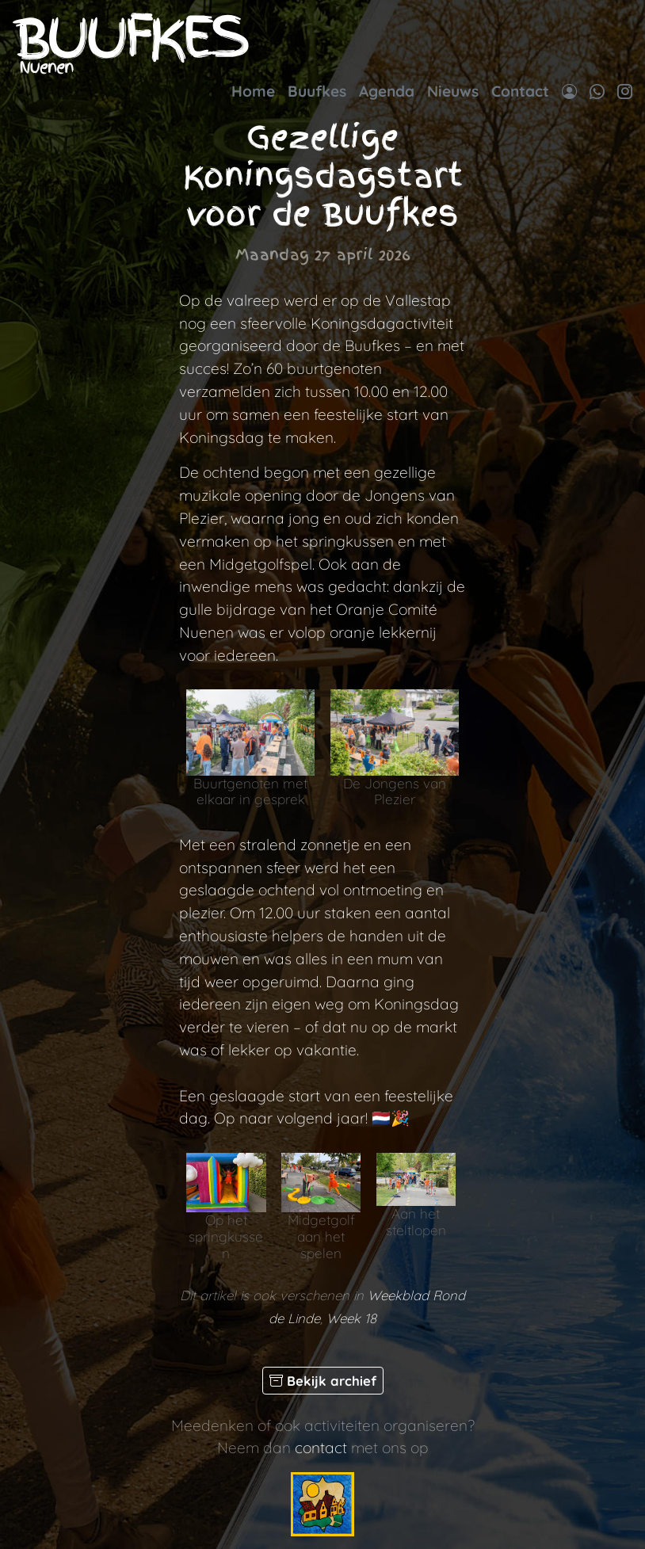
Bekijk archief (322, 1380)
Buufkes (317, 91)
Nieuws (453, 91)
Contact (520, 91)
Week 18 (351, 1318)
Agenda (386, 91)
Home (253, 91)
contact (321, 1447)
